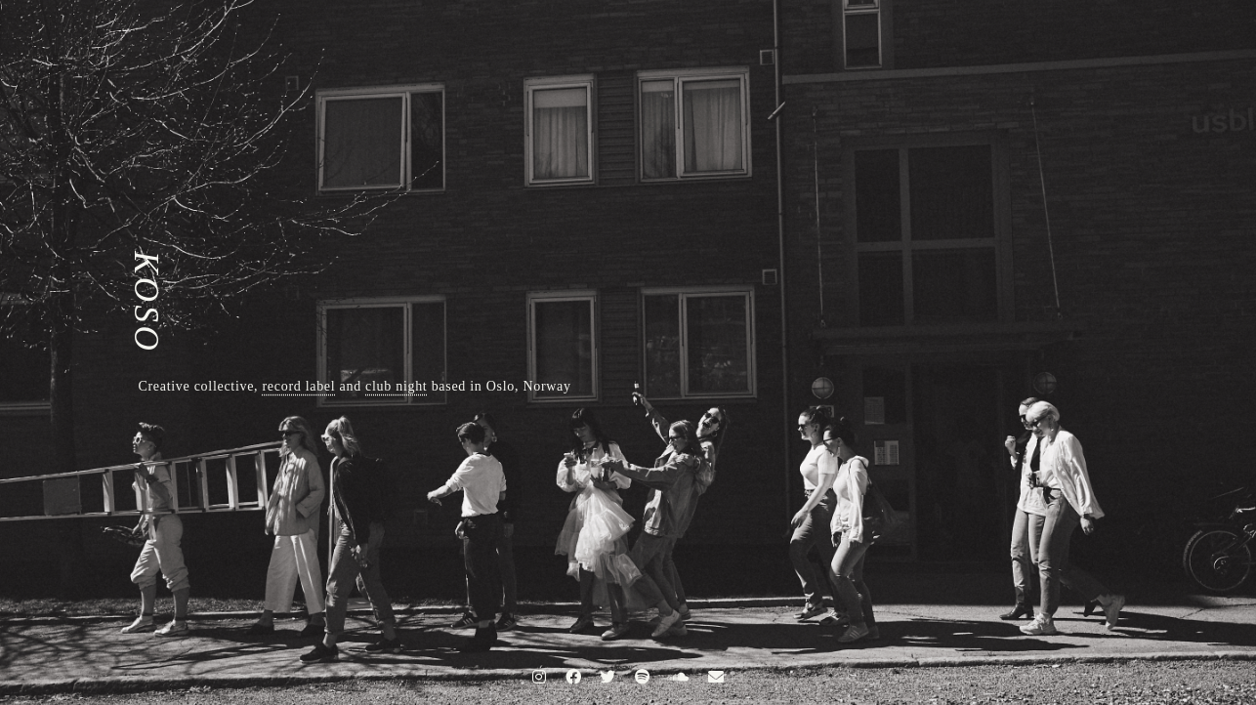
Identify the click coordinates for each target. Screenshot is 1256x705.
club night (396, 386)
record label (299, 386)
